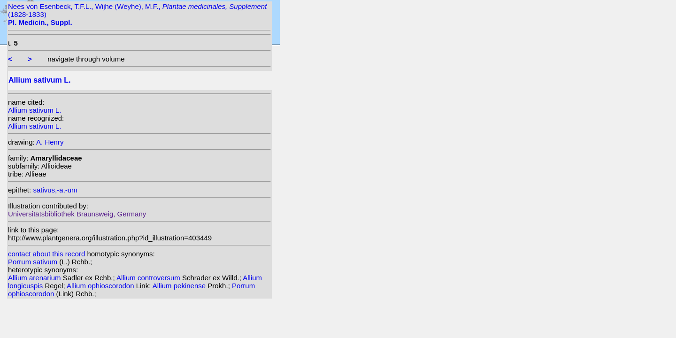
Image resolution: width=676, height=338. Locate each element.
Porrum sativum (33, 262)
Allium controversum (149, 278)
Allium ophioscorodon (101, 286)
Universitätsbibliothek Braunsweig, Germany (77, 214)
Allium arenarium (35, 278)
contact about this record (46, 254)
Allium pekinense (180, 286)
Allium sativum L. (34, 110)
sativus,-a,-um (55, 190)
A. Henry (49, 142)
